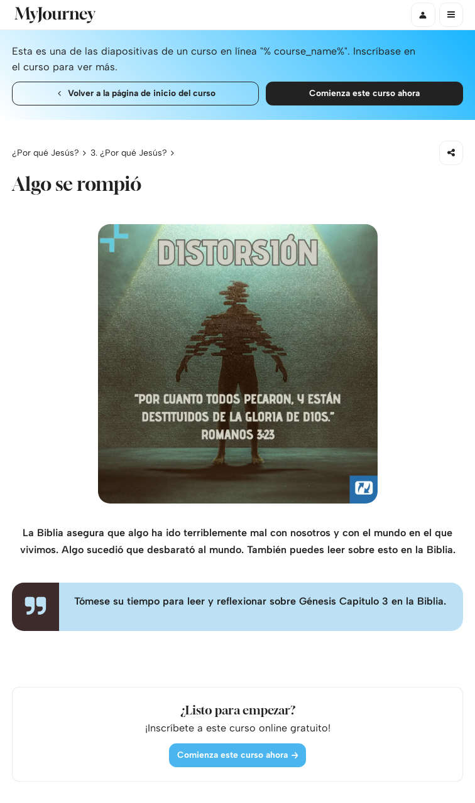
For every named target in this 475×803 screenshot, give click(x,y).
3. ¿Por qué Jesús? (128, 153)
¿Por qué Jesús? (45, 153)
